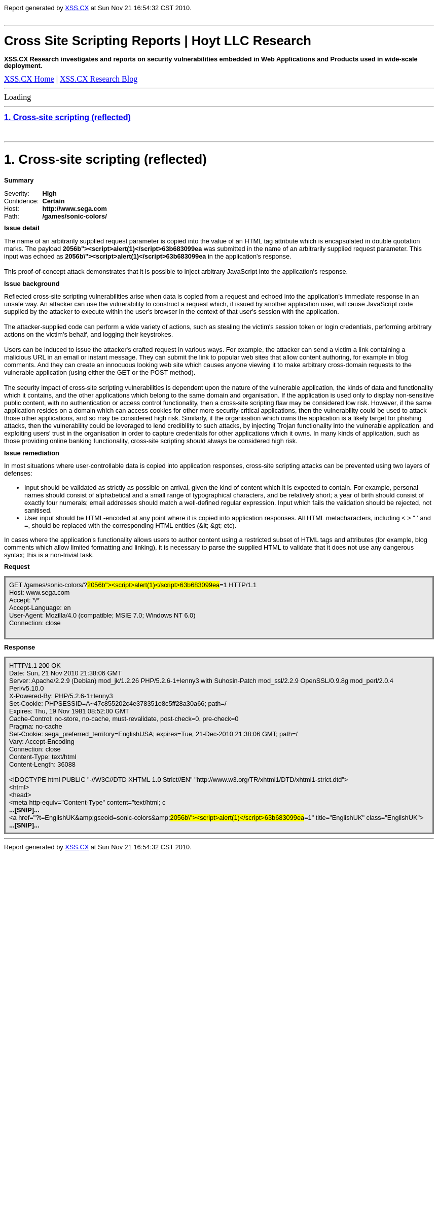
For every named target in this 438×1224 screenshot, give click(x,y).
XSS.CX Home (29, 79)
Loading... (95, 1040)
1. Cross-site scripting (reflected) (67, 117)
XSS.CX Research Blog (98, 79)
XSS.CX (77, 8)
